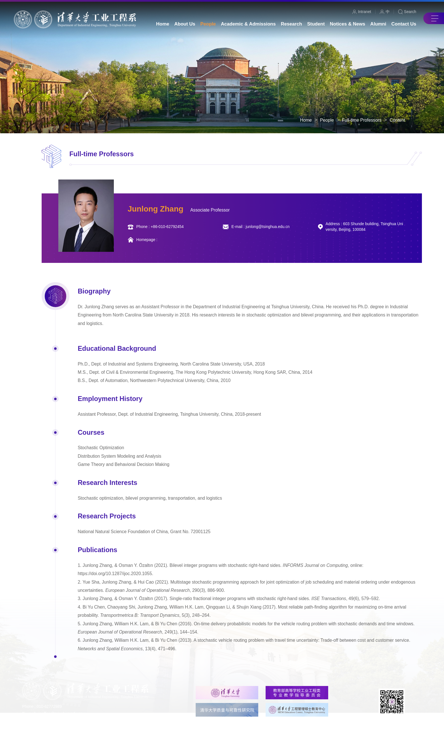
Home (306, 120)
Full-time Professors (361, 120)
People (327, 120)
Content (397, 120)
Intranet (361, 12)
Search (407, 11)
